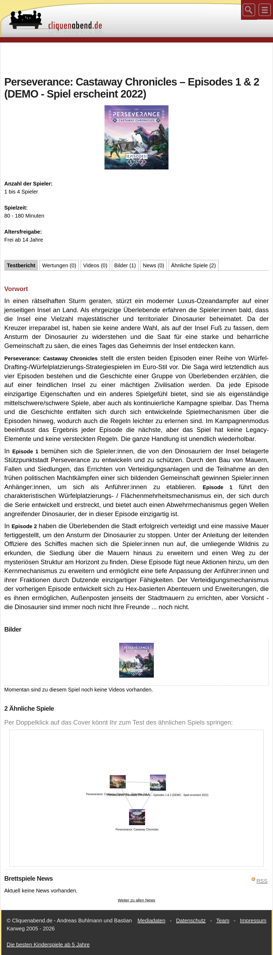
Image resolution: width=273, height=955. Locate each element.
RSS (261, 881)
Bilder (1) (125, 265)
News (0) (153, 265)
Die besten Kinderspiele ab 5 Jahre (48, 945)
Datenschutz (191, 920)
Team (222, 920)
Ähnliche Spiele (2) (193, 265)
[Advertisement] (136, 59)
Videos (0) (95, 265)
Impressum (253, 920)
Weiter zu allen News (136, 900)
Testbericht (21, 265)
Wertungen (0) (59, 265)
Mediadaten (152, 920)
